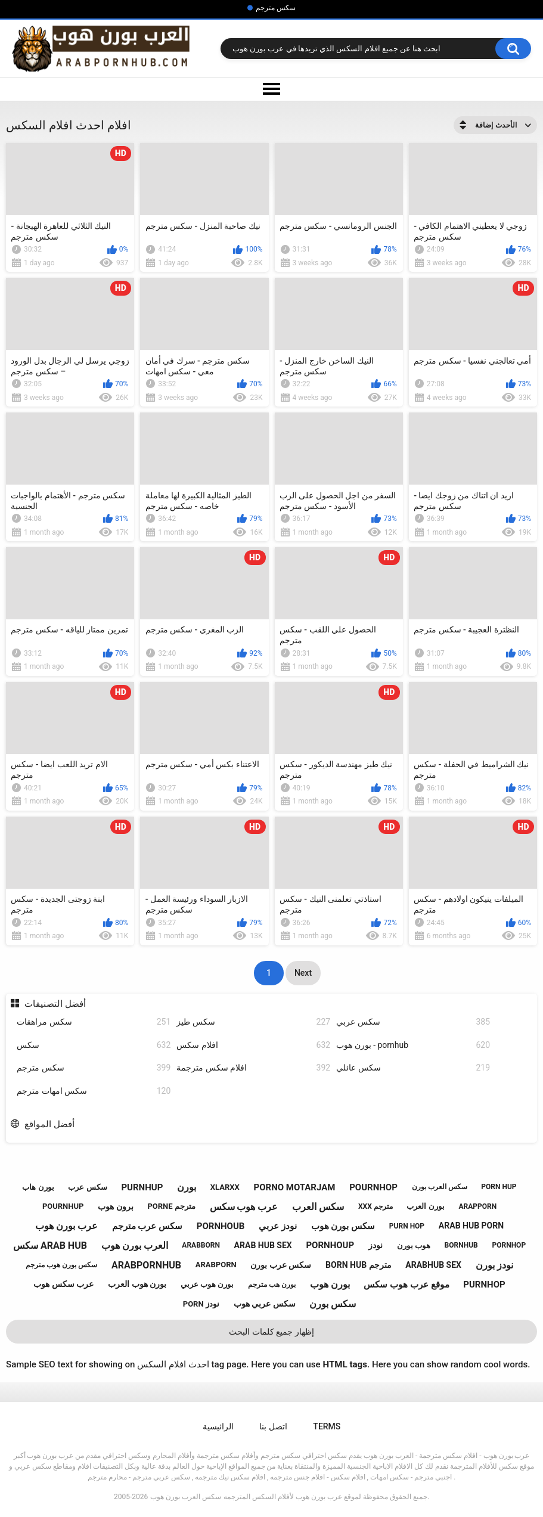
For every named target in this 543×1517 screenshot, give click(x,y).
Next (303, 973)
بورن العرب (425, 1206)
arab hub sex (263, 1245)
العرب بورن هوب (134, 1245)
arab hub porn (471, 1225)
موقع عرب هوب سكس (406, 1284)
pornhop (509, 1245)
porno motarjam (295, 1187)
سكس (93, 1045)
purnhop (484, 1284)
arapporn (477, 1206)
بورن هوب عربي (207, 1284)
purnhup (142, 1187)
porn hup (498, 1187)
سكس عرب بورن (280, 1265)
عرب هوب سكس (244, 1206)
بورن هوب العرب (137, 1284)
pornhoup (330, 1245)
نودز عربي (278, 1226)
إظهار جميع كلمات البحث (271, 1331)
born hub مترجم (358, 1265)
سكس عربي (413, 1022)
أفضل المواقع (49, 1124)
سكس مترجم (276, 8)
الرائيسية (218, 1426)
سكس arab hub (50, 1245)
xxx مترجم (375, 1206)
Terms (326, 1426)
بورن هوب (330, 1284)
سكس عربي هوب (265, 1303)
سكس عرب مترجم (147, 1226)
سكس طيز (253, 1022)
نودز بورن (494, 1265)
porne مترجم (171, 1206)
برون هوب (115, 1206)
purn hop (406, 1226)
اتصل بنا (273, 1426)
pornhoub (221, 1226)
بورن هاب (38, 1187)
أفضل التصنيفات (55, 1003)
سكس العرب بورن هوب (185, 1497)
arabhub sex (433, 1265)
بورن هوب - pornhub (413, 1045)
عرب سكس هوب (63, 1284)
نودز (375, 1245)
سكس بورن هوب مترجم (61, 1265)
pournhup (63, 1206)
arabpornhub (146, 1265)
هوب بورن (413, 1245)
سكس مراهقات (93, 1022)
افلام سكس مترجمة (253, 1068)
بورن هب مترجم (272, 1284)
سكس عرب (87, 1187)
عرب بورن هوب (66, 1225)
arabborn (201, 1245)
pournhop (373, 1187)
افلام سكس (253, 1045)
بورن (186, 1187)
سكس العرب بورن (439, 1187)
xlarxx (225, 1187)
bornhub (461, 1245)
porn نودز (201, 1303)
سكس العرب (318, 1206)
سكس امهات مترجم (93, 1091)
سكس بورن (332, 1304)
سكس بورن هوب (343, 1226)
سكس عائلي (413, 1068)
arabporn (216, 1264)
